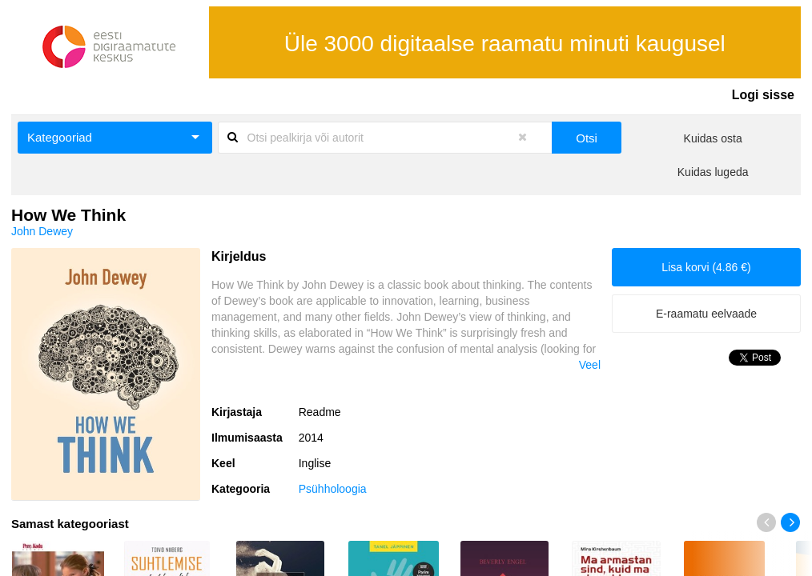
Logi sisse (763, 95)
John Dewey (42, 231)
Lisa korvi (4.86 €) (705, 267)
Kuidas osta (713, 138)
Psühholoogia (333, 488)
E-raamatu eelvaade (706, 313)
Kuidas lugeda (713, 172)
